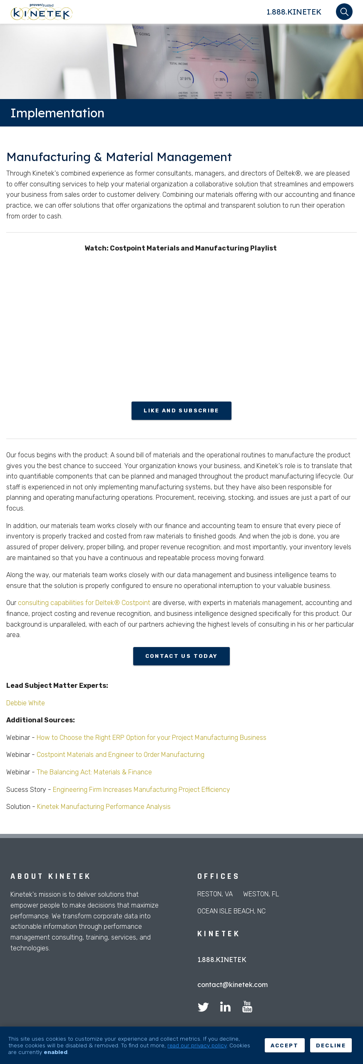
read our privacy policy (196, 1045)
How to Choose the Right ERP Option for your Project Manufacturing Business (151, 738)
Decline (331, 1045)
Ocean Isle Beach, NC (231, 911)
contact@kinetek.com (232, 984)
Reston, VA (215, 894)
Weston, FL (261, 894)
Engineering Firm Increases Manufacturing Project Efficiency (141, 790)
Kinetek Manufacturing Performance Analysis (103, 807)
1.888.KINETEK (293, 12)
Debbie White (25, 703)
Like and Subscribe (181, 410)
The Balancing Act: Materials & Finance (93, 772)
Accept (285, 1045)
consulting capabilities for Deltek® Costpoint (84, 603)
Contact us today (181, 656)
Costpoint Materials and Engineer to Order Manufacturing (119, 755)
